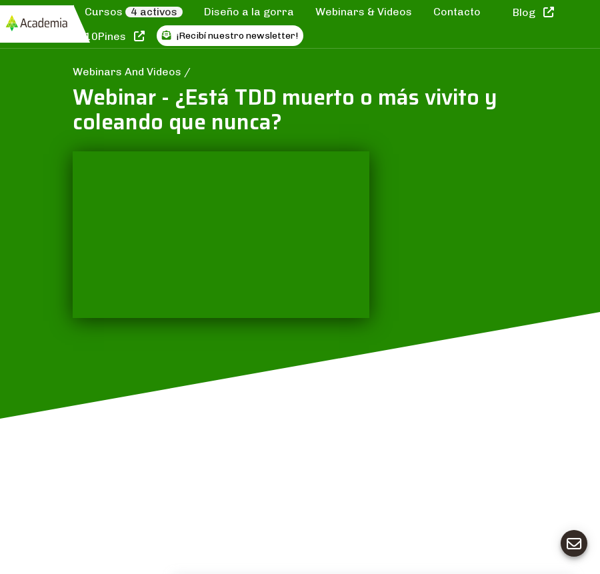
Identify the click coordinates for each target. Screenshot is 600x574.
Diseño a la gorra (249, 11)
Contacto (457, 11)
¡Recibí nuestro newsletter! (230, 35)
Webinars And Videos (128, 71)
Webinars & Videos (363, 11)
